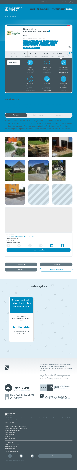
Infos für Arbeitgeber (9, 434)
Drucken (20, 269)
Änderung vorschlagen (56, 269)
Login (69, 9)
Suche (32, 9)
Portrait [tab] (16, 115)
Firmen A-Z (7, 436)
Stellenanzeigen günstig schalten (12, 430)
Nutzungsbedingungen (10, 448)
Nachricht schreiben (39, 250)
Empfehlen (57, 264)
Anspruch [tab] (60, 115)
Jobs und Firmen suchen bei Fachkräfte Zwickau (16, 428)
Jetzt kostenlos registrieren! (49, 2)
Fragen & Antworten (9, 442)
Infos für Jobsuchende (10, 432)
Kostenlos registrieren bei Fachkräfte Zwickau (15, 426)
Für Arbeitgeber (58, 9)
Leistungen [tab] (38, 115)
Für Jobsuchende (43, 9)
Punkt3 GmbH (9, 460)
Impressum (14, 446)
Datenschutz (7, 446)
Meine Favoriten (62, 2)
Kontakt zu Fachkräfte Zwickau (12, 444)
